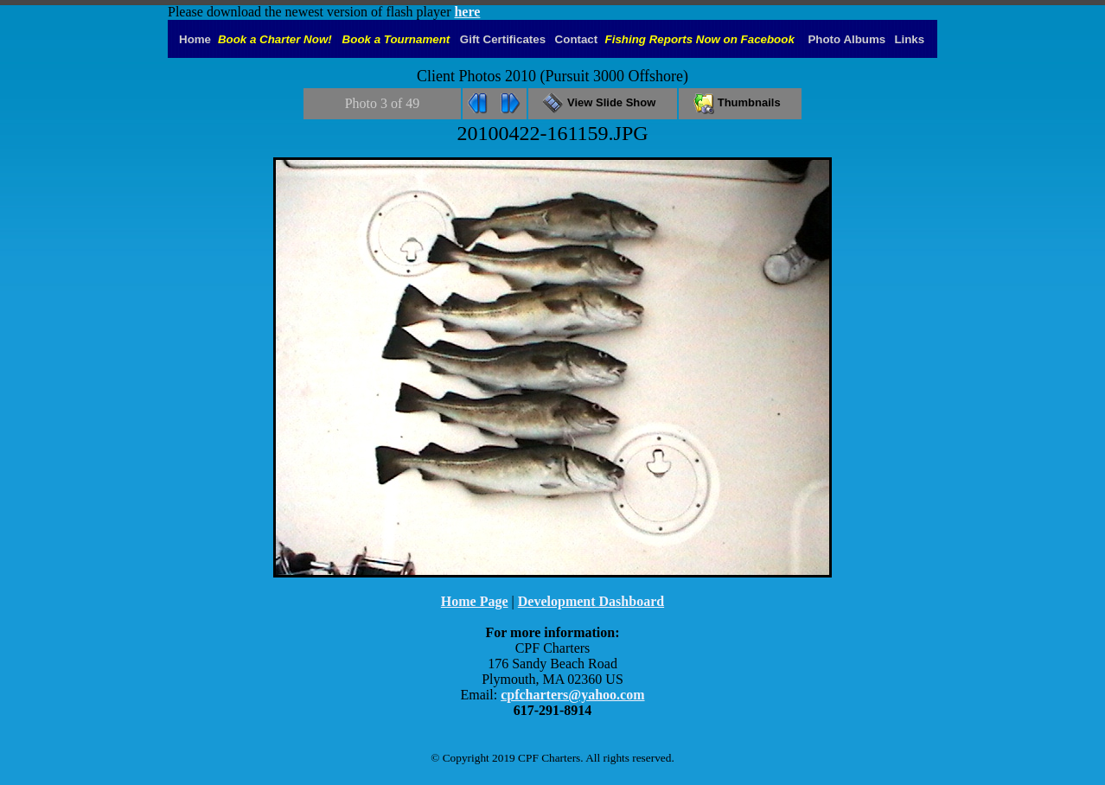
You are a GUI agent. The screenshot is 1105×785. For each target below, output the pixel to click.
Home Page (474, 601)
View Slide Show (602, 102)
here (467, 11)
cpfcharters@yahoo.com (572, 694)
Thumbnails (740, 102)
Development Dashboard (591, 601)
